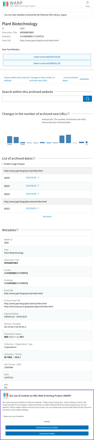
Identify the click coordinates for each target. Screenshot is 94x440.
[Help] (68, 113)
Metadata (84, 78)
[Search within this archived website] (42, 99)
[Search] (87, 99)
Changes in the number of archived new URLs (42, 79)
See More (47, 216)
